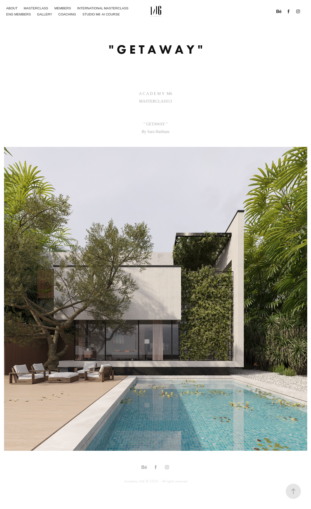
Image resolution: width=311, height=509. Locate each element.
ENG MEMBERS (18, 14)
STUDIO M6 (91, 14)
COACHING (67, 14)
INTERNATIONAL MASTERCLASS (102, 8)
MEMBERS (62, 8)
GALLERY (44, 14)
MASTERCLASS (36, 8)
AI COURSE (111, 14)
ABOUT (12, 8)
